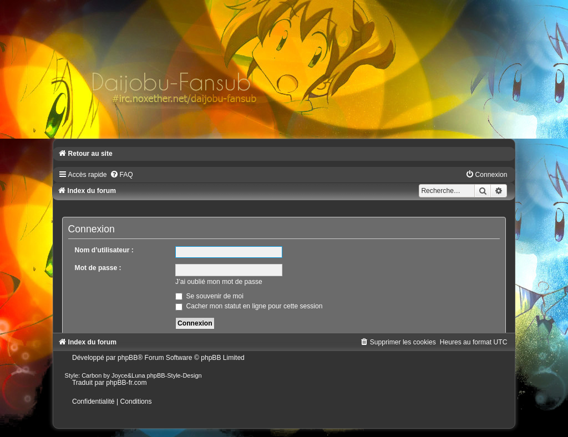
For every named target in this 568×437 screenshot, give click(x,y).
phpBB (128, 358)
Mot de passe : (98, 268)
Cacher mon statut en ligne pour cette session (248, 306)
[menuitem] (121, 175)
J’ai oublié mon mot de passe (218, 282)
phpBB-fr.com (126, 383)
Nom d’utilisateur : (104, 250)
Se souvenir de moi (209, 296)
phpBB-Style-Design (174, 375)
